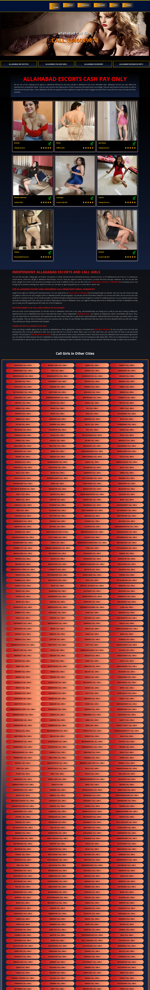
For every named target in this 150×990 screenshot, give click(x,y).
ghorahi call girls (57, 467)
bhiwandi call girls (109, 945)
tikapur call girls (23, 520)
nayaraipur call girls (126, 907)
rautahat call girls (57, 590)
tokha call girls (57, 488)
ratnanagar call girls (57, 520)
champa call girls (92, 752)
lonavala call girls (23, 450)
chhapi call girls (126, 924)
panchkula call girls (23, 413)
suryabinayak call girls (126, 483)
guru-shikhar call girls (57, 784)
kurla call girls (57, 967)
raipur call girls (57, 440)
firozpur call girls (92, 805)
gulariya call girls (126, 515)
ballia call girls (57, 682)
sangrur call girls (23, 854)
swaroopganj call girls (126, 714)
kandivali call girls (57, 757)
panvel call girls (22, 800)
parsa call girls (23, 563)
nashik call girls (126, 730)
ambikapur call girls (57, 859)
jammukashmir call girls (126, 757)
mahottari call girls (23, 596)
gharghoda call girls (57, 633)
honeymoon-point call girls (22, 655)
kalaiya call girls (92, 483)
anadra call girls (92, 913)
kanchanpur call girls (127, 563)
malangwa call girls (126, 547)
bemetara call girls (127, 735)
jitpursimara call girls (127, 493)
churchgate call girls (126, 639)
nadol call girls (92, 864)
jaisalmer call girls (22, 391)
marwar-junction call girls (92, 709)
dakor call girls (127, 375)
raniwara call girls (92, 741)
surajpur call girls (126, 854)
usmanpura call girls (57, 778)
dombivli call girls (23, 881)
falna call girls (57, 418)
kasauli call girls (57, 386)
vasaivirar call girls (127, 660)
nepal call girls (127, 445)
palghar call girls (57, 913)
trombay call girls (57, 977)
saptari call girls (57, 585)
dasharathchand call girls (92, 553)
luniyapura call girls (22, 665)
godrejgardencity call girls (126, 676)
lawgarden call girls (22, 757)
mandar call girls (57, 864)
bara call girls (126, 579)
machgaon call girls (92, 762)
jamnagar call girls (127, 316)
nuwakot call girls (22, 601)
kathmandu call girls (126, 456)
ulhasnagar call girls (92, 891)
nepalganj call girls (127, 510)
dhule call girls (127, 698)
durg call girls (74, 945)
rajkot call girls (126, 311)
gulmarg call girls (57, 456)
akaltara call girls (57, 703)
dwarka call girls (92, 703)
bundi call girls (57, 397)
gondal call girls (127, 875)
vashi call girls (127, 821)
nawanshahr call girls (127, 649)
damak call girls (126, 499)
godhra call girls (57, 370)
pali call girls (92, 375)
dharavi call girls (23, 967)
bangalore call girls (92, 934)
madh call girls (23, 848)
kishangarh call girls (22, 429)
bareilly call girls (127, 709)
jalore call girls (92, 386)
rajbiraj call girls (23, 526)
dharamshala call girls (92, 692)
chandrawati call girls (126, 805)
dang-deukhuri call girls (127, 574)
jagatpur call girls (22, 649)
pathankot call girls (92, 907)
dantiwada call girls (126, 628)
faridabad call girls (92, 660)
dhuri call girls (57, 886)
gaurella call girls (22, 628)
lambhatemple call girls (23, 730)
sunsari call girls (57, 563)
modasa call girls (127, 327)
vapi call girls (57, 316)
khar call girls (22, 961)
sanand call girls (57, 332)
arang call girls (92, 924)
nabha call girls (92, 848)
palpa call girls (57, 596)
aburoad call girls (57, 364)
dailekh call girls (57, 601)
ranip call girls (23, 612)
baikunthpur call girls (57, 709)
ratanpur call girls (92, 628)
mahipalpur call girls (92, 757)
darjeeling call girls (92, 445)
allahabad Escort (83, 259)
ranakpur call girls (57, 434)
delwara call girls (22, 886)
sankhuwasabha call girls (92, 596)
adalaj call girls (22, 676)
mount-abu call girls (57, 311)
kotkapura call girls (126, 929)
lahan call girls (57, 504)
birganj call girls (23, 510)
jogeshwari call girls (57, 891)
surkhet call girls (23, 579)
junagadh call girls (23, 343)
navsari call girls (23, 327)
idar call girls (22, 456)
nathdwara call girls (23, 338)
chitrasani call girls (57, 692)
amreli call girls (22, 354)
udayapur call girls (23, 574)
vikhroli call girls (92, 972)
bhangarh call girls (23, 816)
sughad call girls (92, 897)
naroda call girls (127, 956)
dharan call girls (23, 477)
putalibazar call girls (127, 526)
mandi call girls (57, 617)
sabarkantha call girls (92, 321)
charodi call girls (92, 655)
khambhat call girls (57, 327)
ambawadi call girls (57, 821)
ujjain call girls (23, 913)
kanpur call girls (126, 848)
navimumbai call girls (57, 838)
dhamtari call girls (57, 644)
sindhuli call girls (23, 585)
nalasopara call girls (23, 891)
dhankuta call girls (127, 542)
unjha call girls (23, 445)
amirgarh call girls (92, 940)
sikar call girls (57, 429)
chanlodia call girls (92, 918)
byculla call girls (127, 977)
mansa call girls (22, 622)
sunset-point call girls (126, 671)
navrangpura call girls (92, 687)
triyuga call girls (23, 504)
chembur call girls (57, 870)
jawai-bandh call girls (127, 612)
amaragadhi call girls (57, 553)
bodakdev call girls (57, 639)
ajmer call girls (92, 311)
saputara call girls (57, 338)
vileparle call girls (92, 816)
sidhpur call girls (57, 445)
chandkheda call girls (23, 735)
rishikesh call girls (22, 902)
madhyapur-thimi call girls (23, 515)
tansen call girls (23, 542)
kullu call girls (23, 418)
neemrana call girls (127, 891)
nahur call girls (23, 972)
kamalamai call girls (92, 520)
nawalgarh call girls (126, 397)
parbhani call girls (22, 929)
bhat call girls (57, 719)
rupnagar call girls (57, 762)
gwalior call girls (92, 612)
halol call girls (92, 370)
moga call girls (127, 838)
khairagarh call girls (22, 838)
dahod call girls (57, 348)
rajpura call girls (57, 789)
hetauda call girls (126, 467)
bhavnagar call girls (92, 343)
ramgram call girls (57, 536)
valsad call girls (126, 321)
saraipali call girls (126, 827)
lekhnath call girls (57, 515)
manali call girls (92, 332)
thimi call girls (92, 493)
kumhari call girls (127, 800)
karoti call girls (126, 665)
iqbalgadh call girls (57, 832)
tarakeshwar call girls (126, 477)
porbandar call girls (126, 370)
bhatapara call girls (57, 800)
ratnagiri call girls (23, 827)
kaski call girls (92, 558)
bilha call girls (92, 795)
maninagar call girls (57, 816)
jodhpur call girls (92, 364)
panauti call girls (23, 531)
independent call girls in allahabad (105, 227)
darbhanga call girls (22, 692)
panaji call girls (23, 918)
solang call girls (57, 924)
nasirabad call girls (92, 450)
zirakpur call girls (126, 816)
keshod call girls (92, 327)
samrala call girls (57, 698)
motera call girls (92, 800)
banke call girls (57, 574)
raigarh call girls (57, 918)
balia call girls (92, 714)
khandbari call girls (57, 542)
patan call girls (23, 370)
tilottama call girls (57, 483)
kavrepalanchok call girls (23, 590)
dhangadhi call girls (23, 467)
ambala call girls (57, 741)
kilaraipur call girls (57, 902)
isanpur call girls (57, 665)
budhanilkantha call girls (126, 472)
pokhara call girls (23, 461)
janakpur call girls (22, 472)
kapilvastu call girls (57, 526)
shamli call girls (22, 386)
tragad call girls (57, 622)
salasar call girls (127, 440)
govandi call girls (127, 972)
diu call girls (92, 354)
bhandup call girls (92, 961)
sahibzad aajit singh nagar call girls (40, 950)
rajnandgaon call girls (92, 811)
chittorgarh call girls (92, 424)
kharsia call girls (57, 752)
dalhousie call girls (57, 413)
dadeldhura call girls (126, 601)
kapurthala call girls (57, 714)
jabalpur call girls (57, 875)
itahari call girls (92, 467)
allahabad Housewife (93, 64)
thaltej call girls (57, 773)
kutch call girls (127, 402)
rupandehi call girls (23, 569)
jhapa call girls (92, 574)
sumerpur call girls (92, 418)
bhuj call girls (92, 359)
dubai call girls (92, 606)
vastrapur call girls (127, 913)
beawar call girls (92, 644)
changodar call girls (126, 622)
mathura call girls (92, 773)
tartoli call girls (92, 843)
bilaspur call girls (127, 434)
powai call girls (23, 870)
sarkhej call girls (23, 768)
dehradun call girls (57, 768)
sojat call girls (23, 440)
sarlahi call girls (92, 601)
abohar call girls (92, 827)
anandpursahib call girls (23, 752)
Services (83, 5)
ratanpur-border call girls (23, 434)
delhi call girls (126, 682)
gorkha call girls (127, 520)
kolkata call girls (92, 859)
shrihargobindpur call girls (92, 725)
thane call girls (23, 719)
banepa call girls (22, 558)
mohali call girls (22, 940)
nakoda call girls (92, 821)
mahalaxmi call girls (23, 499)
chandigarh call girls (57, 687)
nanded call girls (23, 778)
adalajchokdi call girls (23, 784)
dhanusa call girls (92, 569)
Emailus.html (57, 730)
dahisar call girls (92, 838)
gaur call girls (57, 531)
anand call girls (22, 402)
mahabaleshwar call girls (22, 746)
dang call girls (92, 579)
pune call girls (111, 950)
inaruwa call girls (126, 531)
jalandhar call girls (127, 811)
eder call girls (22, 714)
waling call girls (57, 547)
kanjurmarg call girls (92, 967)
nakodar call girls (92, 698)
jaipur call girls (23, 741)
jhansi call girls (92, 633)
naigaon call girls (40, 945)
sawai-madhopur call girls (92, 440)
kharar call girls (57, 956)
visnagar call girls (22, 381)
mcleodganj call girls (92, 381)
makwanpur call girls (57, 569)
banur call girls (92, 929)
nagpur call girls (57, 881)
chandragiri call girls (23, 488)
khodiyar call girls (22, 805)
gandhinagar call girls (23, 321)
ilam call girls (126, 553)
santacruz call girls (57, 961)
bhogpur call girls (23, 795)
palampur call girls (92, 413)
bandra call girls (23, 617)
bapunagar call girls (23, 789)
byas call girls (92, 526)
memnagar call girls (23, 703)
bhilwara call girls (22, 397)
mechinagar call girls (126, 488)
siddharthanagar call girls (92, 510)
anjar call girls (92, 407)
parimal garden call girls (22, 924)
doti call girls (92, 590)
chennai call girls (57, 929)
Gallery (99, 5)
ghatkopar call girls (126, 961)
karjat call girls (126, 644)
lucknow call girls (22, 875)
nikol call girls (92, 730)
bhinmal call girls (23, 843)
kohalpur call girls (126, 504)
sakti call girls (57, 934)
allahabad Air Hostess (19, 64)
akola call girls (92, 622)
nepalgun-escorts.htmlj (57, 477)
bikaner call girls (127, 424)
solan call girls (57, 381)
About (67, 5)
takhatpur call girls (92, 676)
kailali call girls (126, 569)
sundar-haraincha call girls (57, 493)
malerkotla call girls (57, 848)
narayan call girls (92, 547)
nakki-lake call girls (57, 725)
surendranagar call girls (57, 343)
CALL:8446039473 (75, 40)
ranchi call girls (126, 762)
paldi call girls (57, 606)
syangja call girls (127, 585)
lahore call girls (22, 762)
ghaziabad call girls (92, 778)
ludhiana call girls (126, 902)
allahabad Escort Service (40, 280)
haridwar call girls (23, 644)
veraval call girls (23, 348)
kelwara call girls (126, 617)
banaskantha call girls (57, 321)
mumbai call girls (127, 940)
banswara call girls (92, 391)
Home (52, 7)
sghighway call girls (23, 859)
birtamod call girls (57, 499)
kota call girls (126, 364)
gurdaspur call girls (57, 795)
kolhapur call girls (126, 725)
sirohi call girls (57, 354)
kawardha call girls (23, 725)
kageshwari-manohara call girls (92, 488)
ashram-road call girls (23, 660)
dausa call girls (127, 606)
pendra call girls (126, 752)
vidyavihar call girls (57, 972)
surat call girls (127, 354)
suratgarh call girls (92, 429)
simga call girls (127, 918)
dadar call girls (57, 660)
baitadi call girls (22, 606)
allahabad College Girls (56, 64)
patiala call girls (127, 687)
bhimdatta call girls (23, 493)
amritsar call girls (22, 897)
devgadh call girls (23, 639)
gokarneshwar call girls (23, 483)
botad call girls (126, 348)
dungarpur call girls (126, 778)
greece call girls (22, 633)
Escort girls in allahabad (78, 238)
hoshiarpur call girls (22, 821)
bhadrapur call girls (23, 553)
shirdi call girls (127, 418)
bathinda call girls (22, 934)
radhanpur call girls (23, 687)
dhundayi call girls (57, 746)
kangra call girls (92, 832)
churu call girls (127, 934)
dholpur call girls (23, 424)
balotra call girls (57, 391)
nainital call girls (92, 875)
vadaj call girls (92, 789)
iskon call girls (92, 649)
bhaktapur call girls (57, 510)
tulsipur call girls (92, 472)
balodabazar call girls (57, 676)
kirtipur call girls (92, 515)
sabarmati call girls (92, 768)
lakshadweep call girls (127, 450)
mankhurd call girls (23, 977)
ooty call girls (92, 639)
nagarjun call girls (92, 499)
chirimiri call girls (57, 735)
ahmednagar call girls (127, 784)
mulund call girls (127, 967)
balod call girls (92, 617)
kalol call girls (127, 413)
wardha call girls (127, 864)
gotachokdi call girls (57, 612)
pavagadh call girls (23, 332)
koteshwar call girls (126, 789)
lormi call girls (23, 864)
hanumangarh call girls (92, 397)
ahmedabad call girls (22, 316)
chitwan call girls (92, 563)
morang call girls (127, 558)
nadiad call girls (57, 402)
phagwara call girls (57, 655)
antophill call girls (92, 977)
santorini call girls (23, 682)
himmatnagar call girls (126, 407)
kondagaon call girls (92, 956)
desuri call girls (127, 870)
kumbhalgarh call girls (57, 424)
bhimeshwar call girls (92, 542)
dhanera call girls (92, 784)
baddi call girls (92, 870)
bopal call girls (127, 633)
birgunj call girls (92, 461)
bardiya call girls (57, 579)
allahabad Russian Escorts (131, 64)
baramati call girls (92, 746)
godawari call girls (92, 504)
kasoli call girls (92, 719)
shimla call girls (126, 332)
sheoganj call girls (126, 859)
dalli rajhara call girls (92, 886)
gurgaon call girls (92, 854)
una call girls (23, 811)
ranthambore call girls (92, 456)
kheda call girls (92, 348)
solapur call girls (127, 886)
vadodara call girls (23, 311)
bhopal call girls (22, 709)
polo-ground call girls (126, 768)
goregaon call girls (57, 671)
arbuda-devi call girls (23, 907)
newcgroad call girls (126, 795)
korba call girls (127, 703)
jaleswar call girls (92, 536)
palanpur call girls (57, 375)
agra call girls (92, 665)
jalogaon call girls (57, 811)
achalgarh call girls (126, 773)
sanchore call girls (126, 429)
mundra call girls (23, 407)
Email (128, 5)
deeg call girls (92, 671)
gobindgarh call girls (126, 655)
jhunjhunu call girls (76, 950)
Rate (115, 5)
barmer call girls (57, 907)
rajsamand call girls (126, 391)
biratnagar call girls (126, 461)
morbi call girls (127, 338)
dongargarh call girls (92, 735)
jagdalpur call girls (57, 628)
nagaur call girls (57, 649)
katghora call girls (127, 832)
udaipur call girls (23, 359)
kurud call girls (92, 682)
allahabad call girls (101, 275)
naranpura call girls (126, 746)
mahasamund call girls (23, 698)
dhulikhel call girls (57, 558)
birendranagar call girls (92, 477)
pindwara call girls (57, 897)
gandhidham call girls (57, 407)
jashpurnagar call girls (57, 843)
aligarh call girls (127, 843)
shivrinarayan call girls (92, 881)
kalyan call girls (22, 832)
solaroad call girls (23, 956)
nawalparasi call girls (127, 590)
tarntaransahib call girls (126, 741)
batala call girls (126, 897)
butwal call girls (57, 472)
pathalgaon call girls (23, 773)
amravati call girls (57, 940)
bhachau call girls (92, 338)
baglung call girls (126, 536)
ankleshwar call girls (92, 402)
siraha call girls (22, 536)
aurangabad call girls (57, 827)
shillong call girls (126, 719)
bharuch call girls (127, 386)
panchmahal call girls (57, 805)
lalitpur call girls (57, 461)
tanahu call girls (92, 585)
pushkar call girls (57, 450)
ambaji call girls (22, 364)
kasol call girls (127, 381)
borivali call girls (92, 902)
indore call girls (126, 692)
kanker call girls (57, 854)
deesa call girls (57, 359)
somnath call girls (126, 343)
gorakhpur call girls (23, 671)
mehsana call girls (22, 375)
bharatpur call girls (92, 434)
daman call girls (92, 316)
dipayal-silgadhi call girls (92, 531)
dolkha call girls (126, 596)
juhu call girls (126, 881)
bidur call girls (23, 547)
